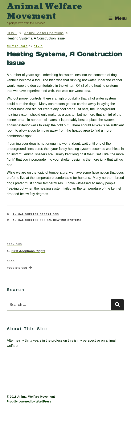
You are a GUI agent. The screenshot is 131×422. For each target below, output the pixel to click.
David (38, 46)
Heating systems (67, 220)
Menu (117, 18)
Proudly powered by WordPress (29, 401)
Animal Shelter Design (32, 220)
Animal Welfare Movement (44, 11)
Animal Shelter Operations (36, 214)
